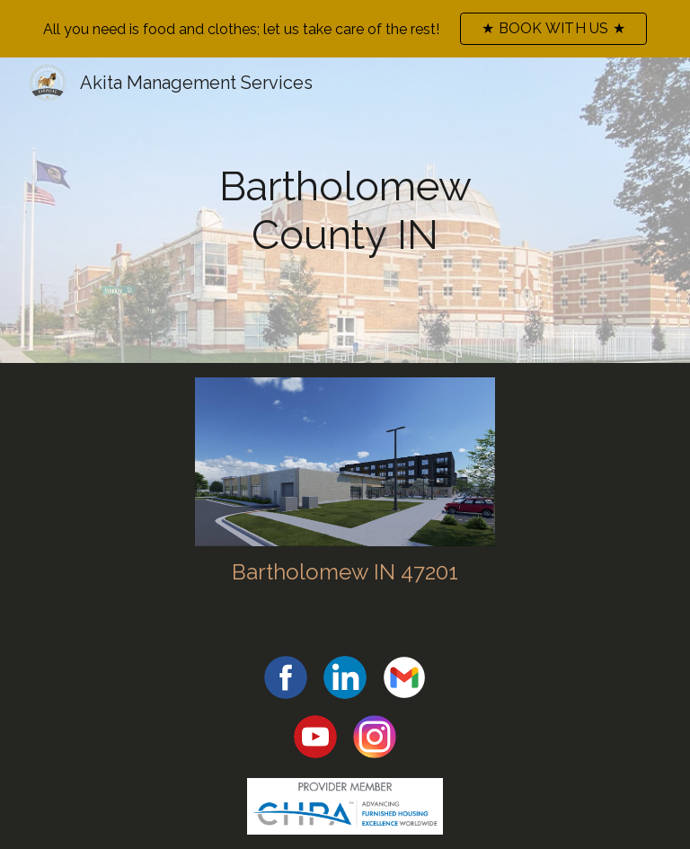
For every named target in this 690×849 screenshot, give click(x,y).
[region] (345, 28)
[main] (345, 211)
